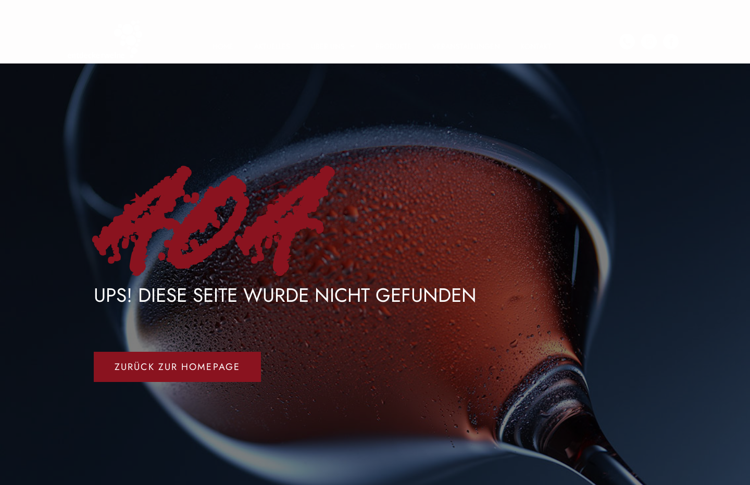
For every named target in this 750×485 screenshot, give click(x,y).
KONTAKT (536, 46)
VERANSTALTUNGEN (466, 46)
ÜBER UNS (333, 46)
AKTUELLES (272, 46)
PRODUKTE (393, 46)
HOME (223, 46)
